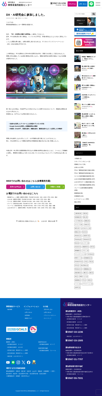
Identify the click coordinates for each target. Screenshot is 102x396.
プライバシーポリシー (50, 315)
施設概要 (9, 309)
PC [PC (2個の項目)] (84, 280)
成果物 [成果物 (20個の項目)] (87, 220)
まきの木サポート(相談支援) (84, 182)
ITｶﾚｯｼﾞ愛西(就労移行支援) (84, 170)
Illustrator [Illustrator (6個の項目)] (78, 246)
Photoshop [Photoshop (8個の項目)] (78, 239)
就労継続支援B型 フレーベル (47, 350)
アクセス (27, 309)
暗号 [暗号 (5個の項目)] (92, 246)
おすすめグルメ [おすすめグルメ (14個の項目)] (86, 228)
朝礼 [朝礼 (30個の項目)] (85, 217)
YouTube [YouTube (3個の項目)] (90, 254)
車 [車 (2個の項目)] (76, 276)
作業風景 (78, 196)
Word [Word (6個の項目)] (77, 243)
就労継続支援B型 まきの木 (15, 347)
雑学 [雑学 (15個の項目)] (77, 228)
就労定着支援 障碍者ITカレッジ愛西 (17, 353)
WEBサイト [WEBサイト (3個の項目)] (78, 258)
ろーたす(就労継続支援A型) (84, 176)
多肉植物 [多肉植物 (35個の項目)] (78, 217)
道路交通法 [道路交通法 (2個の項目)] (78, 272)
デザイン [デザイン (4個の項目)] (85, 250)
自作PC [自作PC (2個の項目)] (77, 287)
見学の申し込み (48, 309)
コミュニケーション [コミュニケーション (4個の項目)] (80, 254)
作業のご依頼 (55, 187)
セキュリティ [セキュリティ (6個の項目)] (85, 243)
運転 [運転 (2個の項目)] (85, 272)
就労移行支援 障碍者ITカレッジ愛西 (17, 350)
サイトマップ (47, 318)
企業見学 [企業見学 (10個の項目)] (86, 235)
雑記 (26, 18)
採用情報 (27, 315)
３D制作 (78, 158)
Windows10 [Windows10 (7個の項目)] (86, 239)
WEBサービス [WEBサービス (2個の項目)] (84, 276)
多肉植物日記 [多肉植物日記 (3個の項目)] (88, 258)
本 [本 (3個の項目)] (86, 261)
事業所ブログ (28, 318)
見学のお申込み (15, 187)
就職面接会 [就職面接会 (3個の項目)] (87, 269)
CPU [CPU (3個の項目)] (77, 265)
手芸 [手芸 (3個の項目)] (91, 261)
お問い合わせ (35, 187)
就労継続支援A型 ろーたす (15, 344)
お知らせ (78, 167)
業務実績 (78, 193)
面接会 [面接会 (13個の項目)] (77, 232)
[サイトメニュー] (98, 4)
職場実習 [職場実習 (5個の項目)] (85, 246)
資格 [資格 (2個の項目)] (91, 272)
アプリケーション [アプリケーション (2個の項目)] (88, 283)
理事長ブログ (21, 18)
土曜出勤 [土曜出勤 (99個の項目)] (78, 213)
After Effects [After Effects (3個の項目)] (84, 265)
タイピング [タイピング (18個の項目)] (78, 224)
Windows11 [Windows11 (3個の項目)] (78, 269)
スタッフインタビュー (82, 161)
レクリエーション (81, 199)
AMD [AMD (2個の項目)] (90, 280)
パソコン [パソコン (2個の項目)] (78, 283)
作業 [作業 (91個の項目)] (85, 213)
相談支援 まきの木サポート (15, 356)
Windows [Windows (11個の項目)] (78, 235)
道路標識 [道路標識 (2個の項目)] (78, 280)
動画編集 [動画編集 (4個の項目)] (78, 250)
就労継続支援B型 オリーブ (47, 344)
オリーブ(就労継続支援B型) (84, 185)
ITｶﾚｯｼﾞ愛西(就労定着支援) (84, 173)
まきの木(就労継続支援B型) (84, 179)
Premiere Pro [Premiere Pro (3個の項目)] (79, 261)
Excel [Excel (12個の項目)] (84, 232)
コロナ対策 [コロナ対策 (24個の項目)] (78, 220)
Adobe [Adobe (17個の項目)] (86, 224)
